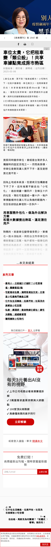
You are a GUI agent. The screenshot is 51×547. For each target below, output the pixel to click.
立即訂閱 (43, 471)
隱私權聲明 (40, 536)
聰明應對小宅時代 (14, 318)
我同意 (45, 544)
